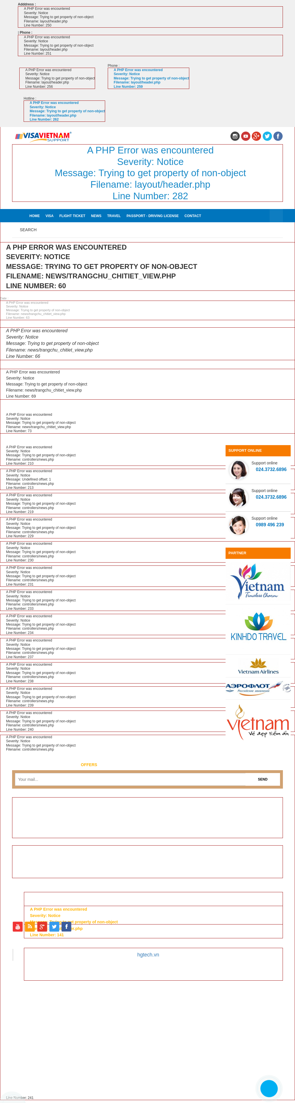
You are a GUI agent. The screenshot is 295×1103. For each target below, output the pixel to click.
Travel (114, 216)
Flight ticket (72, 216)
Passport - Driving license (152, 216)
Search (28, 229)
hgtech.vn (148, 955)
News (96, 216)
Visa (50, 216)
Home (34, 216)
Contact (192, 216)
